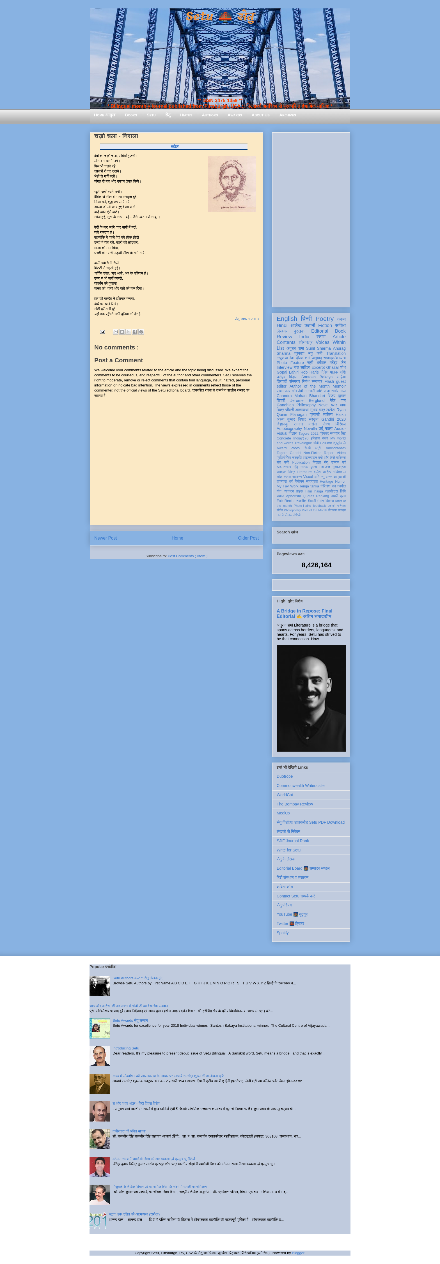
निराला (317, 462)
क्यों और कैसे (326, 458)
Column (326, 443)
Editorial (319, 331)
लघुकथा (282, 358)
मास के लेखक (284, 515)
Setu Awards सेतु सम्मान (130, 1020)
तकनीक (301, 501)
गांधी (316, 443)
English (287, 318)
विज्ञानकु (282, 424)
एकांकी (331, 505)
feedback (319, 505)
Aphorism (293, 496)
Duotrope (285, 776)
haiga (318, 491)
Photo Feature (290, 362)
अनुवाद (317, 358)
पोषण (326, 424)
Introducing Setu (126, 1048)
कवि (319, 353)
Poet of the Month (314, 510)
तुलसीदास (332, 491)
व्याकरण (289, 491)
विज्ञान (293, 433)
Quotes (308, 496)
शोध (343, 367)
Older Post (248, 538)
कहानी (309, 325)
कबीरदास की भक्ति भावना (129, 1131)
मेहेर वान (338, 400)
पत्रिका (341, 505)
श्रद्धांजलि (339, 443)
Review (284, 336)
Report (329, 453)
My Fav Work (287, 486)
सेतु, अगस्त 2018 (247, 319)
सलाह (287, 477)
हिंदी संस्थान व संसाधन (292, 877)
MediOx (283, 813)
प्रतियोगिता (284, 458)
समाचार (317, 381)
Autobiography (289, 428)
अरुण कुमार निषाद (291, 419)
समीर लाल (338, 391)
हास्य (314, 467)
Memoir (339, 386)
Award (282, 448)
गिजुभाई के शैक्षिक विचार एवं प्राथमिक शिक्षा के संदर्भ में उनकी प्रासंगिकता (160, 1187)
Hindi (282, 325)
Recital (290, 501)
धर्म (291, 482)
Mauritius (284, 467)
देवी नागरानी (306, 391)
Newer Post (105, 538)
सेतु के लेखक (286, 859)
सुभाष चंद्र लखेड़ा (322, 409)
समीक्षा (340, 325)
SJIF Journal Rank (293, 841)
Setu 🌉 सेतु (219, 17)
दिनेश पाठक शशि (333, 372)
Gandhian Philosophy (296, 405)
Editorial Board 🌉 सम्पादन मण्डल (303, 868)
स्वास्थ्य (297, 477)
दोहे (296, 467)
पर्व (344, 462)
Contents (286, 342)
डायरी (334, 496)
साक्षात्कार (283, 391)
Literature (304, 472)
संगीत (280, 510)
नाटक (304, 467)
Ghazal (332, 367)
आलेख (295, 325)
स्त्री (318, 448)
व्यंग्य (342, 358)
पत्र (334, 405)
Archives (287, 114)
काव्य (341, 319)
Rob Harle (310, 372)
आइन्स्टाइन (310, 458)
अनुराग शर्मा (295, 348)
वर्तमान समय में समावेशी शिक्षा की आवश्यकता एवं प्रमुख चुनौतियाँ (154, 1159)
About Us (261, 114)
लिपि (343, 491)
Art (292, 358)
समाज (280, 496)
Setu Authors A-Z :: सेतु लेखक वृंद (137, 978)
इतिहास (315, 438)
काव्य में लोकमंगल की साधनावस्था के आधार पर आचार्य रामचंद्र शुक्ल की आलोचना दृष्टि (168, 1076)
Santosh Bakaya (317, 377)
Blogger (298, 1253)
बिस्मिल (341, 424)
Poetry (324, 318)
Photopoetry (292, 510)
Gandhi (295, 453)
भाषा (343, 405)
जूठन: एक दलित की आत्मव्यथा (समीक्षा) (134, 1214)
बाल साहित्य (302, 367)
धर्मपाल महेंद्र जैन (331, 362)
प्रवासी (315, 414)
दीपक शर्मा (303, 358)
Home (178, 538)
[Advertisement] (311, 219)
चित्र (280, 409)
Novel (323, 405)
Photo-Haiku (302, 505)
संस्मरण (294, 381)
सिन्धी (307, 448)
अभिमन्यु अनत (323, 477)
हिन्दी (306, 318)
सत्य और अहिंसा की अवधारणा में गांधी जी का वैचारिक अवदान (129, 1006)
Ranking (322, 496)
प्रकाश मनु (303, 353)
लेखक (282, 331)
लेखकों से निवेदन (288, 831)
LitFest (324, 467)
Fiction (325, 325)
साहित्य (328, 414)
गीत (294, 391)
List (280, 348)
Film (308, 491)
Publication (301, 462)
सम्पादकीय (330, 358)
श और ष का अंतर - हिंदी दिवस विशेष (136, 1103)
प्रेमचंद (324, 434)
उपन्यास (282, 482)
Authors (210, 114)
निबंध (306, 381)
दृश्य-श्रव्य (339, 467)
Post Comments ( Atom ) (188, 556)
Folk (280, 501)
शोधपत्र (305, 342)
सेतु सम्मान (331, 462)
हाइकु (299, 491)
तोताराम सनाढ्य (337, 510)
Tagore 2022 (308, 434)
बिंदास (293, 377)
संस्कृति (297, 458)
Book (340, 331)
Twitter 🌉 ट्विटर (290, 923)
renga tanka (309, 486)
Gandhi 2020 (333, 419)
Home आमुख (104, 114)
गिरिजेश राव (328, 486)
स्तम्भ (321, 336)
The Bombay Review (295, 804)
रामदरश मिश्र (286, 472)
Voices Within (331, 342)
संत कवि (283, 462)
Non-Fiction (312, 453)
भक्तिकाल (339, 472)
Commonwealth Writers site (301, 785)
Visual (308, 477)
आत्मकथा (301, 409)
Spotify (283, 933)
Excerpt (318, 367)
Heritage (326, 482)
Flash (329, 381)
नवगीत (341, 486)
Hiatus (186, 114)
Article (339, 336)
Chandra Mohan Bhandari (301, 395)
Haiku (341, 414)
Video (341, 453)
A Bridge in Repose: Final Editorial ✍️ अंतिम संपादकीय (304, 613)
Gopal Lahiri (288, 372)
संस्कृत (313, 419)
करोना (312, 424)
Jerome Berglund (307, 400)
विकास (330, 501)
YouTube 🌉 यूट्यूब (292, 914)
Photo (295, 448)
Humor (340, 482)
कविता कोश (285, 887)
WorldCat (285, 795)
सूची (310, 362)
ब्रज (343, 496)
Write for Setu (289, 850)
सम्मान (298, 424)
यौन (279, 491)
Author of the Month (310, 386)
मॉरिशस (341, 458)
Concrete (284, 438)
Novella (310, 428)
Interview (284, 367)
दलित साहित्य (322, 472)
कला (325, 438)
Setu (151, 114)
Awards (235, 114)
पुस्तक (299, 331)
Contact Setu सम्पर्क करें (296, 896)
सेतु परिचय (284, 905)
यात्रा (329, 428)
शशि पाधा (323, 391)
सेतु (168, 114)
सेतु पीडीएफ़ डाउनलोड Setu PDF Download (311, 822)
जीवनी (289, 409)
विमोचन (299, 482)
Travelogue (303, 443)
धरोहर (281, 377)
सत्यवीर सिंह (338, 434)
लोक (280, 477)
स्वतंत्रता (312, 482)
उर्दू (321, 428)
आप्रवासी (340, 477)
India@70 (300, 438)
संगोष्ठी (297, 515)
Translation (336, 353)
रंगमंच (320, 501)
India (304, 336)
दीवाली (312, 501)
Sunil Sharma (318, 348)
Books (131, 114)
